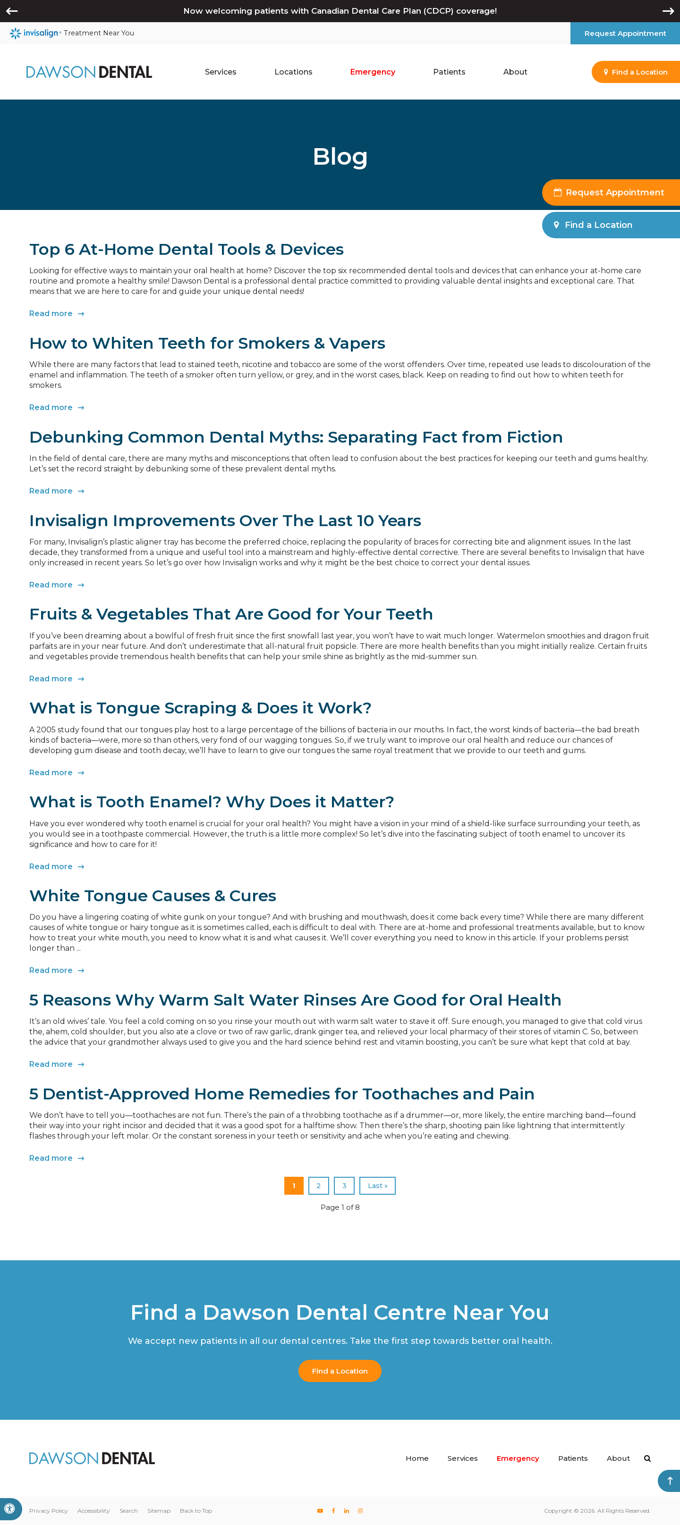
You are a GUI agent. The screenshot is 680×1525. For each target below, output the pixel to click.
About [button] (515, 71)
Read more (51, 313)
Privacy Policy (48, 1510)
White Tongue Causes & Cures (152, 895)
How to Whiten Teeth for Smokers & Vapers (207, 343)
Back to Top (196, 1510)
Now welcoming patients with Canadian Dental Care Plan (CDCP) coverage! (340, 11)
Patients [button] (449, 71)
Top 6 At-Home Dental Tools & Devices (186, 249)
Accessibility (93, 1510)
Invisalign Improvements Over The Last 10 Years (225, 520)
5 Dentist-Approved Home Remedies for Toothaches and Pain (282, 1094)
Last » (378, 1185)
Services (463, 1458)
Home (417, 1458)
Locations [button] (293, 71)
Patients (573, 1458)
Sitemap (158, 1510)
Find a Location (340, 1370)
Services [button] (221, 71)
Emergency (372, 71)
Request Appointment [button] (625, 33)
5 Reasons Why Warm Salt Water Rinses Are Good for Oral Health (295, 1000)
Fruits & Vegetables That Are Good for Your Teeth (231, 614)
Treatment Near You (71, 33)
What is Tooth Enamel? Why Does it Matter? (211, 802)
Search (128, 1510)
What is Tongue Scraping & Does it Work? (200, 708)
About (618, 1458)
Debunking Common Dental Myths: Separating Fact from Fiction (296, 437)
